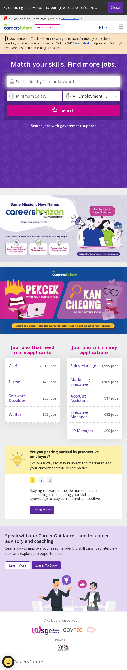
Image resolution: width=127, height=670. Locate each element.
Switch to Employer (47, 27)
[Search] (63, 81)
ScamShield (82, 43)
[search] (63, 110)
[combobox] (63, 81)
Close (115, 7)
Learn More (42, 510)
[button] (119, 43)
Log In (109, 27)
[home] (17, 27)
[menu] (121, 27)
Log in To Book (46, 565)
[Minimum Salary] (34, 96)
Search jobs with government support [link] (63, 126)
